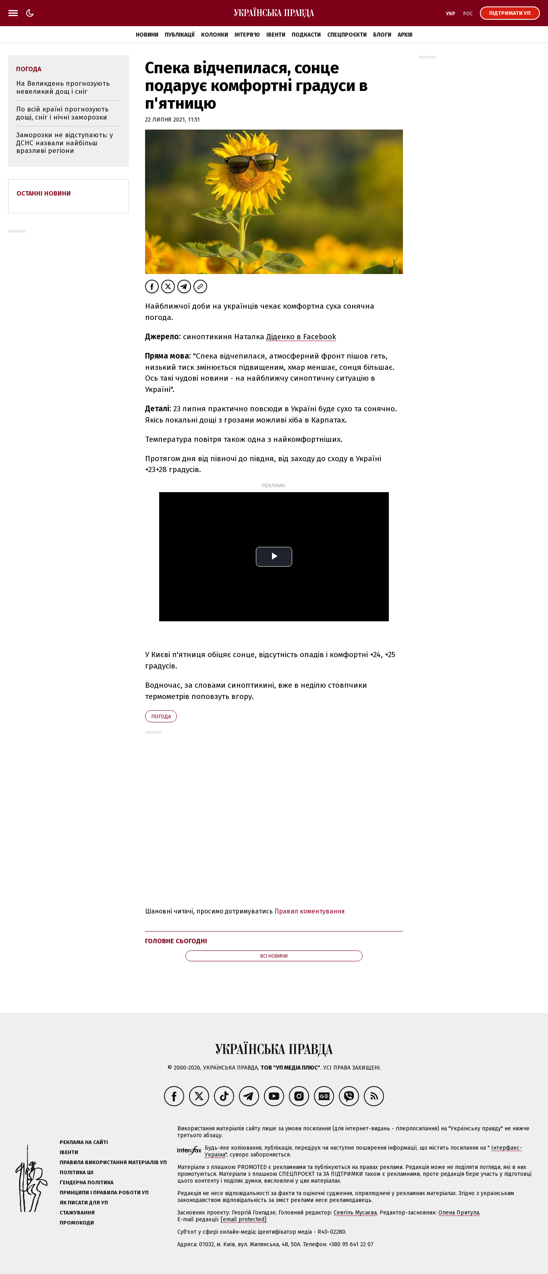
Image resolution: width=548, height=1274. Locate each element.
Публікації (180, 34)
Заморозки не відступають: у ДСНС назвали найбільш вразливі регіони (64, 143)
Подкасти (306, 34)
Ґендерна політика (87, 1182)
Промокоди (77, 1223)
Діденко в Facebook (301, 336)
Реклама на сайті (84, 1142)
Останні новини (44, 193)
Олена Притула (458, 1212)
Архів (405, 34)
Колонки (214, 34)
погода (161, 716)
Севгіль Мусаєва (355, 1212)
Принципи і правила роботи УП (104, 1192)
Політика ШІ (76, 1172)
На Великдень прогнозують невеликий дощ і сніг (63, 87)
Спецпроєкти (347, 34)
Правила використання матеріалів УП (113, 1162)
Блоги (382, 34)
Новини (147, 34)
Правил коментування (309, 911)
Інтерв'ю (247, 34)
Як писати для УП (84, 1203)
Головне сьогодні (176, 941)
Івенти (275, 34)
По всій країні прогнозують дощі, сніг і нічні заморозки (62, 113)
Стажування (77, 1213)
